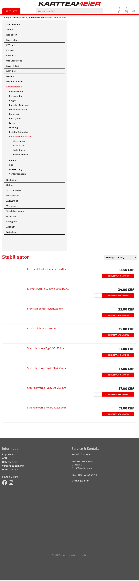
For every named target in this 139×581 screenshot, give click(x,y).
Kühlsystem (15, 118)
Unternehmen (10, 469)
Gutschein (11, 231)
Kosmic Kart (12, 39)
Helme (9, 185)
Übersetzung (15, 169)
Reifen (12, 160)
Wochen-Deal (13, 24)
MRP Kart (11, 71)
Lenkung (13, 127)
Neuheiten (11, 34)
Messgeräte (12, 195)
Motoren (10, 76)
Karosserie (14, 114)
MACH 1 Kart (12, 65)
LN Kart (10, 50)
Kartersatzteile (19, 17)
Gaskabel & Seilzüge (19, 105)
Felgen (12, 100)
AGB (4, 458)
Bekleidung (12, 180)
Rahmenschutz (20, 154)
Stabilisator (60, 17)
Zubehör (10, 226)
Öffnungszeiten (80, 480)
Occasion (11, 216)
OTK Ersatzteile (14, 60)
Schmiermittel (13, 190)
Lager (12, 123)
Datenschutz (9, 461)
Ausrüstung (12, 200)
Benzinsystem (16, 91)
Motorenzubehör (14, 81)
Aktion (9, 29)
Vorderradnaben (17, 173)
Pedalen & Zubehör (19, 132)
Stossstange (19, 141)
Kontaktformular (81, 454)
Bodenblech (19, 150)
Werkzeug (11, 206)
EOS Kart (10, 45)
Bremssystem (16, 96)
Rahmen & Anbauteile (40, 17)
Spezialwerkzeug (15, 211)
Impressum (8, 454)
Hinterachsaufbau (18, 109)
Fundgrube (11, 221)
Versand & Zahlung (13, 465)
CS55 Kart (11, 55)
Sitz (11, 164)
